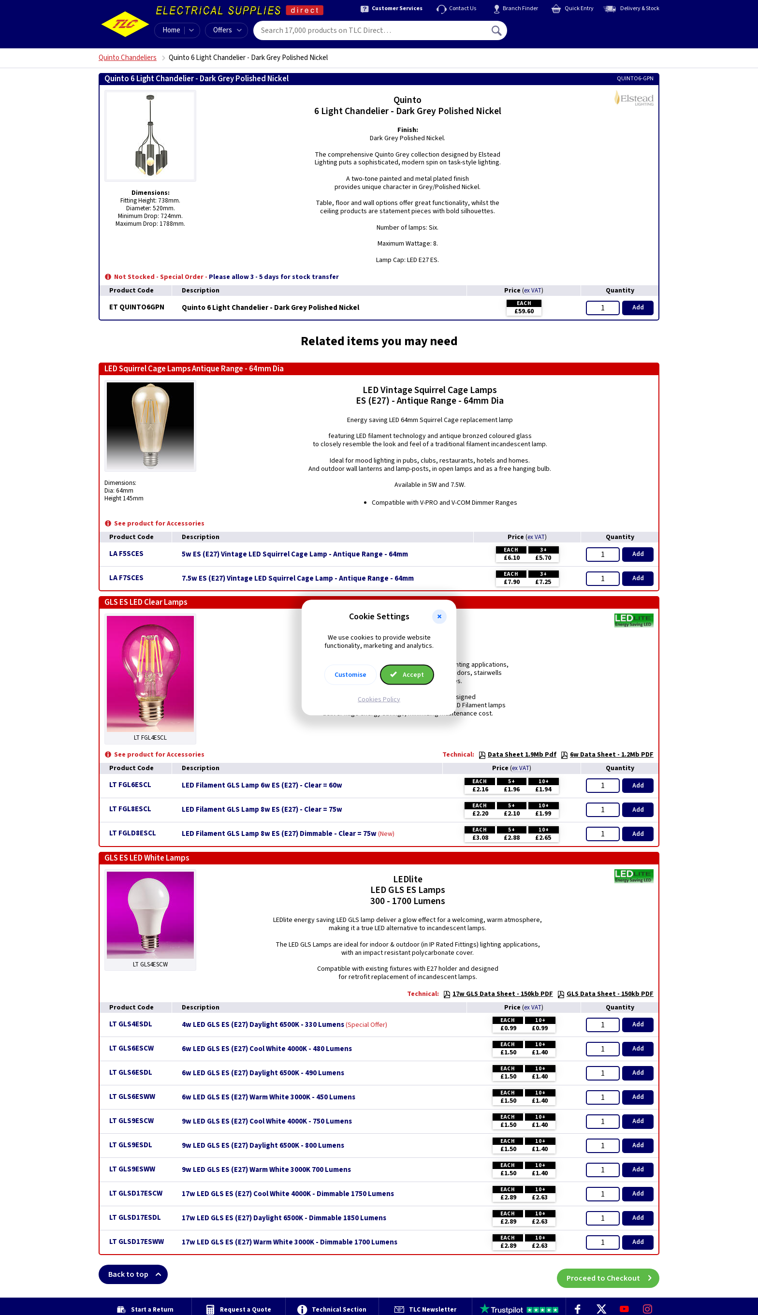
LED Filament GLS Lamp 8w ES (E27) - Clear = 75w (262, 809)
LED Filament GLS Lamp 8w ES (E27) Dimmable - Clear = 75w (279, 834)
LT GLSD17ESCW (135, 1193)
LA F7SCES (126, 578)
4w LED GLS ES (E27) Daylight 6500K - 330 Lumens (263, 1025)
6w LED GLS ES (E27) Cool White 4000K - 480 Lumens (267, 1049)
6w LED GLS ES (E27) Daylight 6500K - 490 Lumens (263, 1073)
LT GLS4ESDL (130, 1024)
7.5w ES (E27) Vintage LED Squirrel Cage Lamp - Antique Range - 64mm (298, 578)
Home (171, 30)
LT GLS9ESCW (131, 1121)
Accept (407, 674)
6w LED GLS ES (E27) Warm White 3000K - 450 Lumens (268, 1097)
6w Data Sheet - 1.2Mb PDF (607, 755)
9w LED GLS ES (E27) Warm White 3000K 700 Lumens (266, 1170)
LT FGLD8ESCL (132, 833)
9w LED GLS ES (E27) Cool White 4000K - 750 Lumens (267, 1121)
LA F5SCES (126, 554)
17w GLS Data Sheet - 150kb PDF (498, 994)
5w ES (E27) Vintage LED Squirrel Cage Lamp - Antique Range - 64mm (295, 554)
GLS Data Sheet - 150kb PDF (605, 994)
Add (638, 307)
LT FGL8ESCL (130, 809)
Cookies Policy (379, 699)
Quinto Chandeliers (128, 58)
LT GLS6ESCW (131, 1048)
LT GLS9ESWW (132, 1169)
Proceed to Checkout (613, 1274)
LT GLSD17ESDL (135, 1218)
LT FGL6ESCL (130, 785)
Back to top (138, 1274)
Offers (227, 30)
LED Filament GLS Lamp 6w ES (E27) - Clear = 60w (262, 785)
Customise (350, 674)
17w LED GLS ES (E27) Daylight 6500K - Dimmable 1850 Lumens (284, 1218)
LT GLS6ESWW (132, 1097)
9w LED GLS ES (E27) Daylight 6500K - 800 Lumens (263, 1145)
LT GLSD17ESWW (136, 1242)
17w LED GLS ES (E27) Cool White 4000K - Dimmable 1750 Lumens (288, 1194)
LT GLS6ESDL (130, 1072)
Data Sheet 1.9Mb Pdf (517, 755)
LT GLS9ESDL (130, 1145)
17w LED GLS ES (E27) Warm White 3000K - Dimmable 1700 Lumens (289, 1242)
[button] (439, 617)
